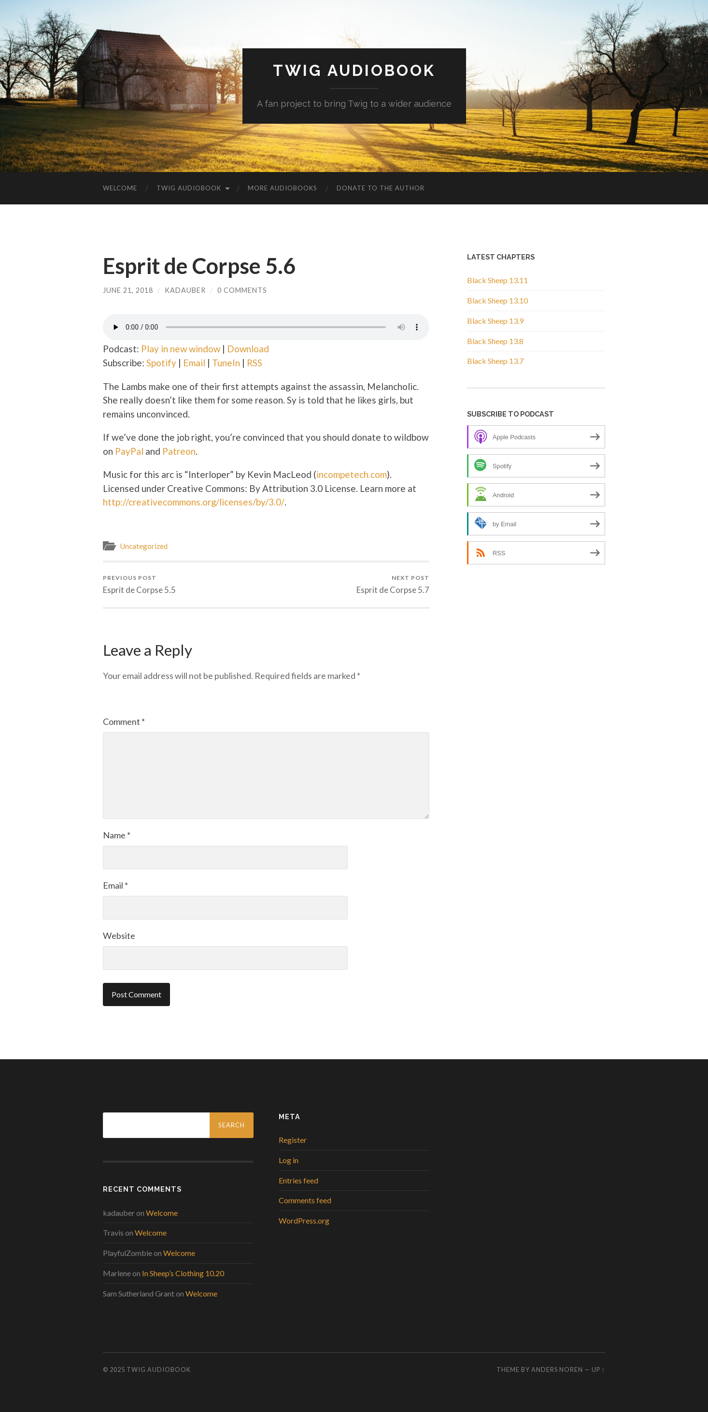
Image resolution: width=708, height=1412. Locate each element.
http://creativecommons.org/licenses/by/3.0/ (193, 501)
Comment (124, 721)
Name (116, 835)
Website (119, 935)
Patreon (179, 451)
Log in (288, 1160)
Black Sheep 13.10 (497, 300)
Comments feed (305, 1200)
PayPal (129, 451)
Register (293, 1139)
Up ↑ (598, 1369)
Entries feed (298, 1180)
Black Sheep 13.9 (495, 320)
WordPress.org (304, 1220)
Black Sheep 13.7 (495, 360)
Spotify (161, 362)
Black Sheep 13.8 (495, 341)
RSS (254, 362)
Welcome (120, 188)
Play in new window (181, 348)
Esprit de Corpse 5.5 (139, 584)
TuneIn (226, 362)
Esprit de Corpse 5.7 (392, 584)
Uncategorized (144, 546)
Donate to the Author (381, 188)
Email (194, 362)
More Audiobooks (282, 188)
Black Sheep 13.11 (497, 280)
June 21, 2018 (128, 290)
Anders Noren (557, 1369)
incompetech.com (351, 474)
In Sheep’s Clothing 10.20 (183, 1273)
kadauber (185, 290)
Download (249, 348)
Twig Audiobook (354, 70)
